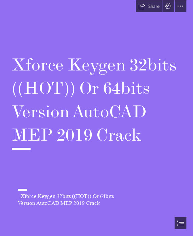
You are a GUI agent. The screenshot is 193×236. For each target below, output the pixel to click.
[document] (96, 118)
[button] (149, 6)
